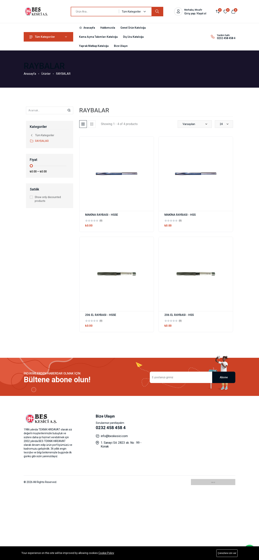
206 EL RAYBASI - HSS (179, 315)
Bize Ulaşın (121, 45)
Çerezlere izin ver (227, 553)
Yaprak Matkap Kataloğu (94, 45)
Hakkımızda (107, 27)
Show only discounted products (48, 199)
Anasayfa (87, 27)
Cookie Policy (106, 552)
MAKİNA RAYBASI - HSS (180, 214)
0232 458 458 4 (226, 38)
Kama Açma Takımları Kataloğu (98, 36)
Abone (224, 377)
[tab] (83, 124)
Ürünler (46, 74)
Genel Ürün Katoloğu (133, 27)
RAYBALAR (39, 141)
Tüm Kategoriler (42, 36)
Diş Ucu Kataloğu (133, 36)
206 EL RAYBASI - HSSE (100, 315)
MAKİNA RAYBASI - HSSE (101, 214)
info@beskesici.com (114, 436)
